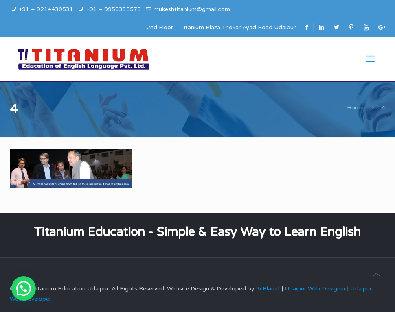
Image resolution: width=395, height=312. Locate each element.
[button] (23, 288)
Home (355, 107)
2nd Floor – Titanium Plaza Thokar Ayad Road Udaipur (221, 27)
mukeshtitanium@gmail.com (192, 9)
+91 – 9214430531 (46, 9)
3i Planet (269, 288)
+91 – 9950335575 (113, 9)
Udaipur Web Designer (315, 288)
